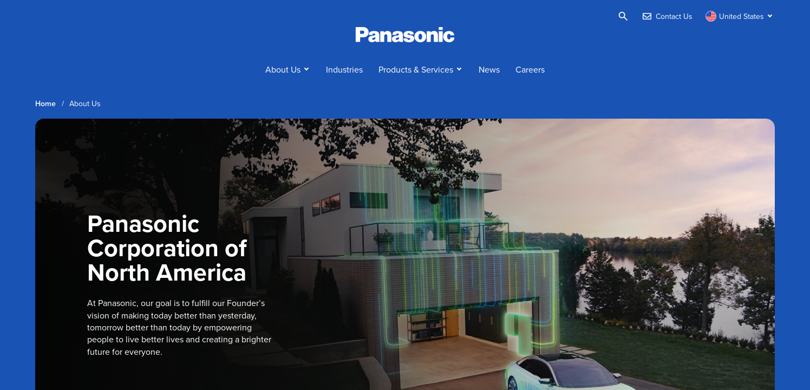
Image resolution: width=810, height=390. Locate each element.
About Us (283, 69)
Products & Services (415, 69)
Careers (530, 69)
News (489, 69)
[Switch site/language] (740, 16)
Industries (344, 69)
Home (45, 103)
